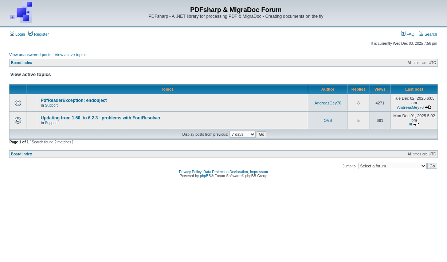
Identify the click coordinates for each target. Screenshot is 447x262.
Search (428, 34)
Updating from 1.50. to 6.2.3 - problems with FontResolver (101, 117)
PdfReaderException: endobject (74, 100)
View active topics (70, 54)
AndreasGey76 (327, 103)
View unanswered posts (30, 54)
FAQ (408, 34)
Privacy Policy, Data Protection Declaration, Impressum (223, 172)
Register (38, 34)
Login (17, 34)
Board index (21, 63)
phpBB (205, 176)
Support (51, 105)
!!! (410, 125)
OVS (328, 120)
